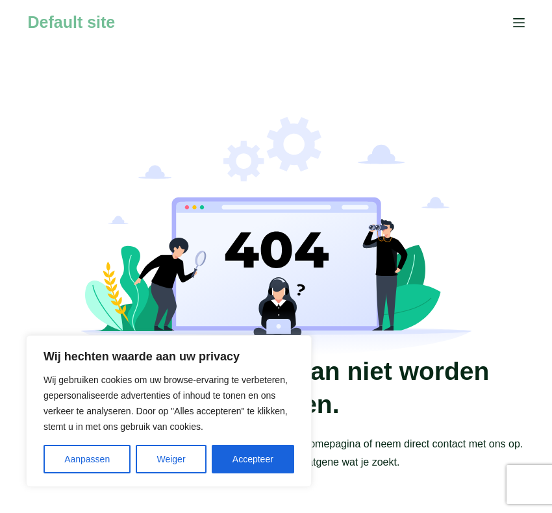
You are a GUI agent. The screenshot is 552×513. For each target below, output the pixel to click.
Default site (72, 22)
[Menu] (519, 23)
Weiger (171, 459)
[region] (169, 411)
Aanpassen (87, 459)
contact (449, 443)
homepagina (331, 443)
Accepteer (252, 459)
